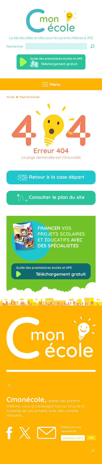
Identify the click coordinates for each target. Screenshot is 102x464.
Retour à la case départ (51, 177)
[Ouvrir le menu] (8, 385)
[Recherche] (92, 46)
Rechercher (14, 46)
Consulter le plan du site (51, 197)
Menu (51, 84)
